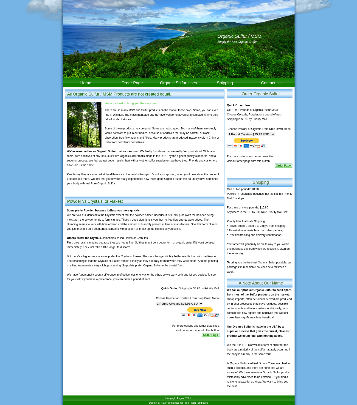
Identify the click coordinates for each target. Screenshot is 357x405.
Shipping (225, 83)
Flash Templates (170, 402)
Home (85, 83)
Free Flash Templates (196, 402)
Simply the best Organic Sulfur (237, 42)
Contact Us (271, 83)
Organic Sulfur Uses (178, 83)
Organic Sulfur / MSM (239, 36)
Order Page (132, 83)
